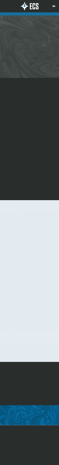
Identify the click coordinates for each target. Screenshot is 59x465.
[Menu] (54, 6)
